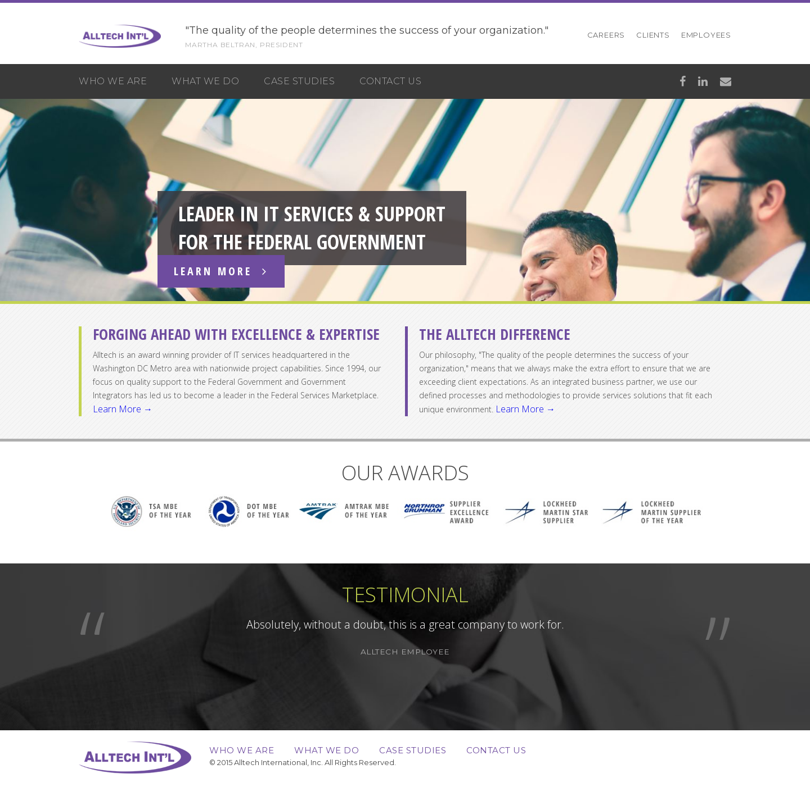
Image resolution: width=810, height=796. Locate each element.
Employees (706, 34)
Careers (606, 34)
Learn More (221, 271)
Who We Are (113, 81)
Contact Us (390, 81)
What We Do (205, 81)
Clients (653, 34)
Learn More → (122, 409)
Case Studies (299, 81)
